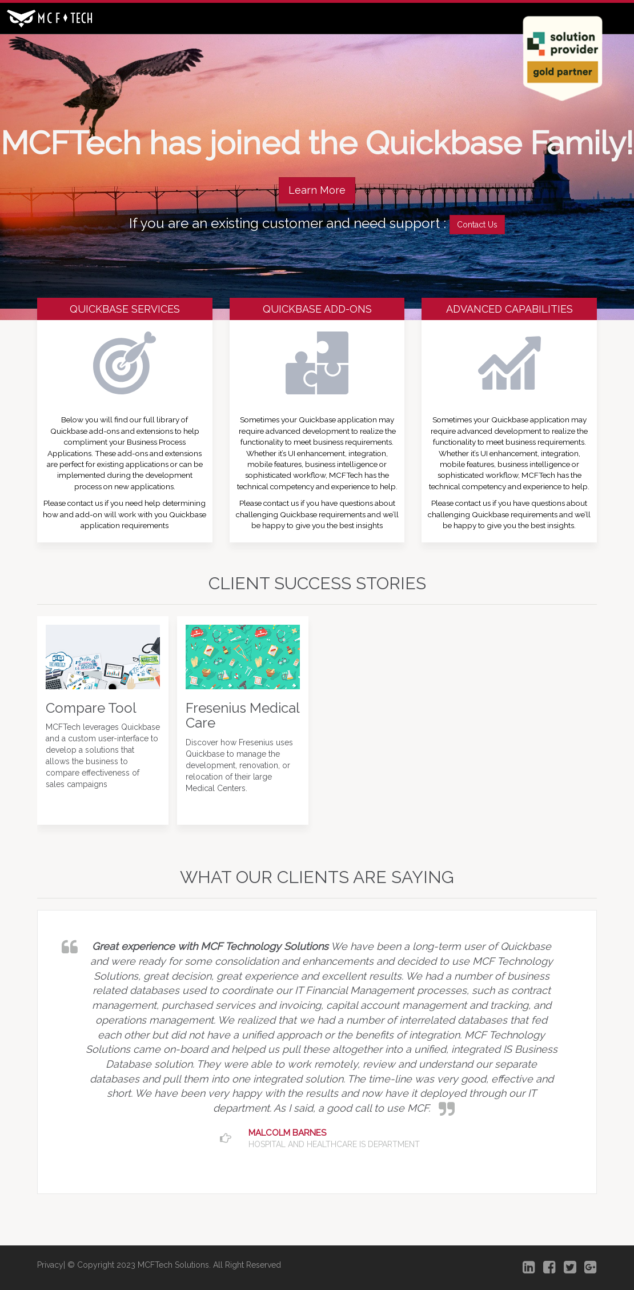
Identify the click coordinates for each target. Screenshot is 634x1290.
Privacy (50, 1264)
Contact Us (477, 224)
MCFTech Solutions (173, 1264)
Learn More (317, 190)
